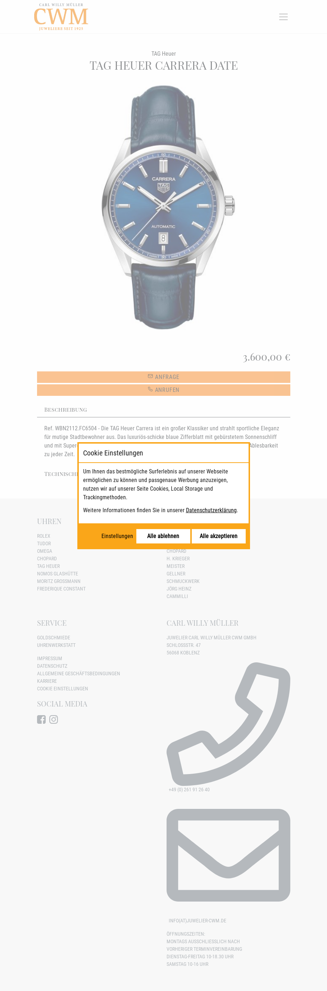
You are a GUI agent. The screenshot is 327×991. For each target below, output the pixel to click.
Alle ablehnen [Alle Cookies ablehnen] (163, 536)
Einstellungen (117, 536)
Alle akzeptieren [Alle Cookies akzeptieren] (218, 536)
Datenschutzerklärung (211, 510)
